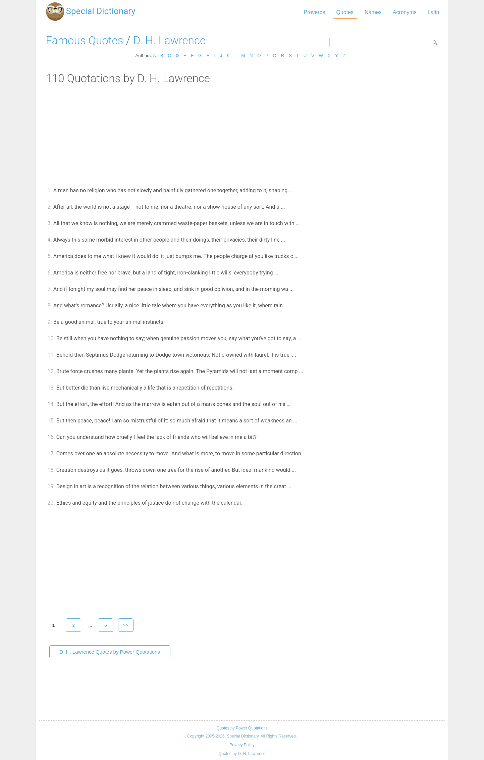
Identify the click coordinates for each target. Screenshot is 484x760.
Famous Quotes (84, 40)
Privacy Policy (241, 745)
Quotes (345, 12)
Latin (433, 12)
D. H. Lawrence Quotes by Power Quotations (110, 652)
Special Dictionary (101, 11)
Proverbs (314, 12)
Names (373, 12)
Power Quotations (252, 728)
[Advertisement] (242, 135)
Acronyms (405, 12)
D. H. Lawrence (169, 40)
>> (125, 625)
